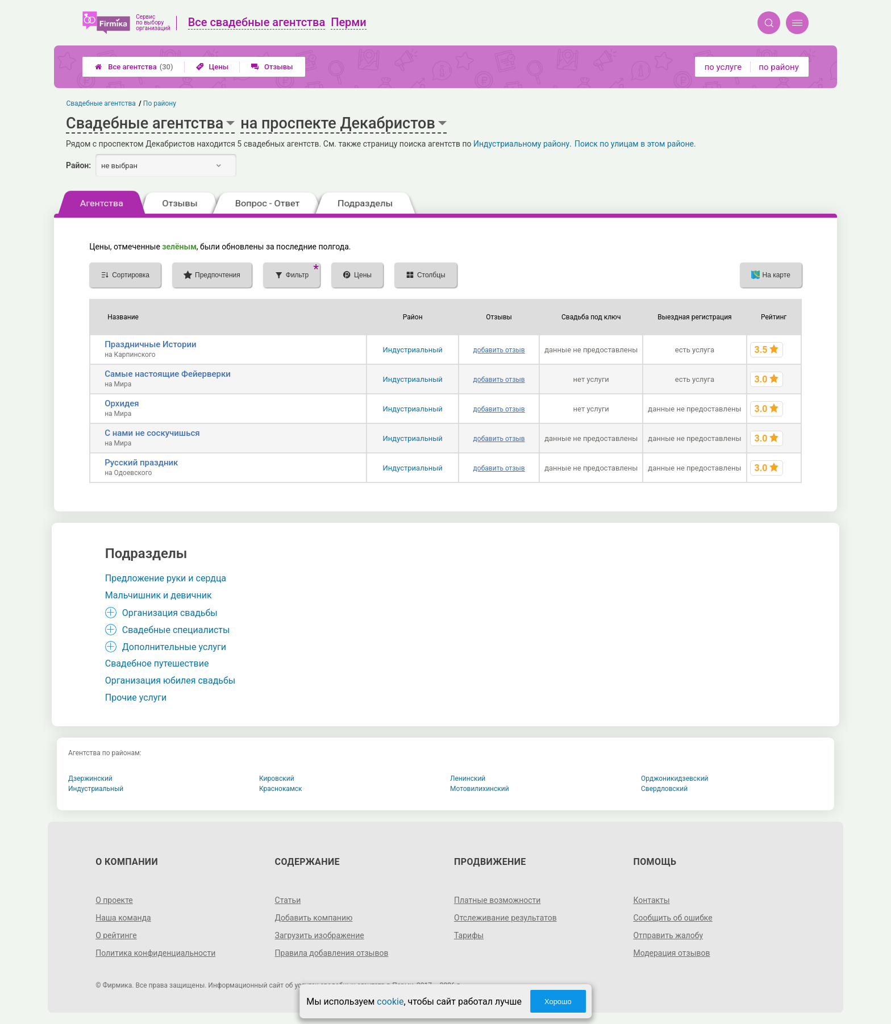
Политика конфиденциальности (155, 953)
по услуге (723, 67)
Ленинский (467, 778)
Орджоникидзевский (675, 778)
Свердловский (664, 789)
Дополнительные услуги (174, 647)
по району (778, 67)
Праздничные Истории (151, 344)
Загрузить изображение (319, 935)
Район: (78, 165)
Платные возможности (497, 900)
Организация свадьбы (170, 612)
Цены (212, 67)
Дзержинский (90, 778)
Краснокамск (280, 789)
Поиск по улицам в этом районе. (635, 143)
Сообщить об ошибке (672, 917)
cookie (390, 1001)
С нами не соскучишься (152, 433)
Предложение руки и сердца (165, 578)
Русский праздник (141, 462)
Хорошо (558, 1001)
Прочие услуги (136, 697)
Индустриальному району (521, 143)
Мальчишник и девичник (158, 595)
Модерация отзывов (671, 953)
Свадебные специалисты (176, 630)
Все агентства (134, 67)
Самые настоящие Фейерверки (168, 374)
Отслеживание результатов (505, 917)
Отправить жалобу (668, 935)
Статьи (288, 900)
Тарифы (469, 935)
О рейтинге (116, 935)
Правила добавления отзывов (332, 953)
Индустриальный (413, 350)
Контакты (651, 900)
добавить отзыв (499, 350)
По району (159, 103)
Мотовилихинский (479, 789)
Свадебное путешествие (157, 663)
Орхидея (122, 403)
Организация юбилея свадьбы (170, 680)
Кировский (276, 778)
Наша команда (123, 917)
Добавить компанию (314, 917)
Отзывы (272, 67)
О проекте (114, 900)
